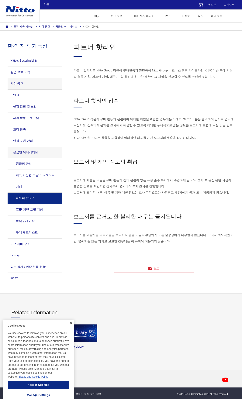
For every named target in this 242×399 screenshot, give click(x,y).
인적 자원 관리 (23, 140)
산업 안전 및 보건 (25, 106)
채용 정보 (216, 16)
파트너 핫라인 (91, 26)
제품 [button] (97, 16)
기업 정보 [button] (116, 16)
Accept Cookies (38, 392)
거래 (19, 186)
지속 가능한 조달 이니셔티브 (35, 175)
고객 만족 (19, 129)
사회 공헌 (44, 26)
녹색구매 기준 (25, 220)
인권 (16, 95)
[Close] (71, 331)
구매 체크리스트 (27, 232)
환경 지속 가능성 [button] (143, 16)
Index (14, 278)
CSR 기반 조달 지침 (29, 209)
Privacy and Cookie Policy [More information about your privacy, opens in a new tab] (32, 384)
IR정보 (186, 16)
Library (15, 255)
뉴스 (200, 16)
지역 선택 (207, 4)
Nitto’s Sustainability (23, 60)
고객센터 (229, 4)
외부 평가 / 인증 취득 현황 (28, 266)
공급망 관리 (24, 163)
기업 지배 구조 (20, 244)
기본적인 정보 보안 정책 (87, 394)
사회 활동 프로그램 (26, 117)
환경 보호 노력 (20, 72)
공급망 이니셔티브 (66, 26)
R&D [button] (168, 16)
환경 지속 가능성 (23, 26)
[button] (232, 15)
